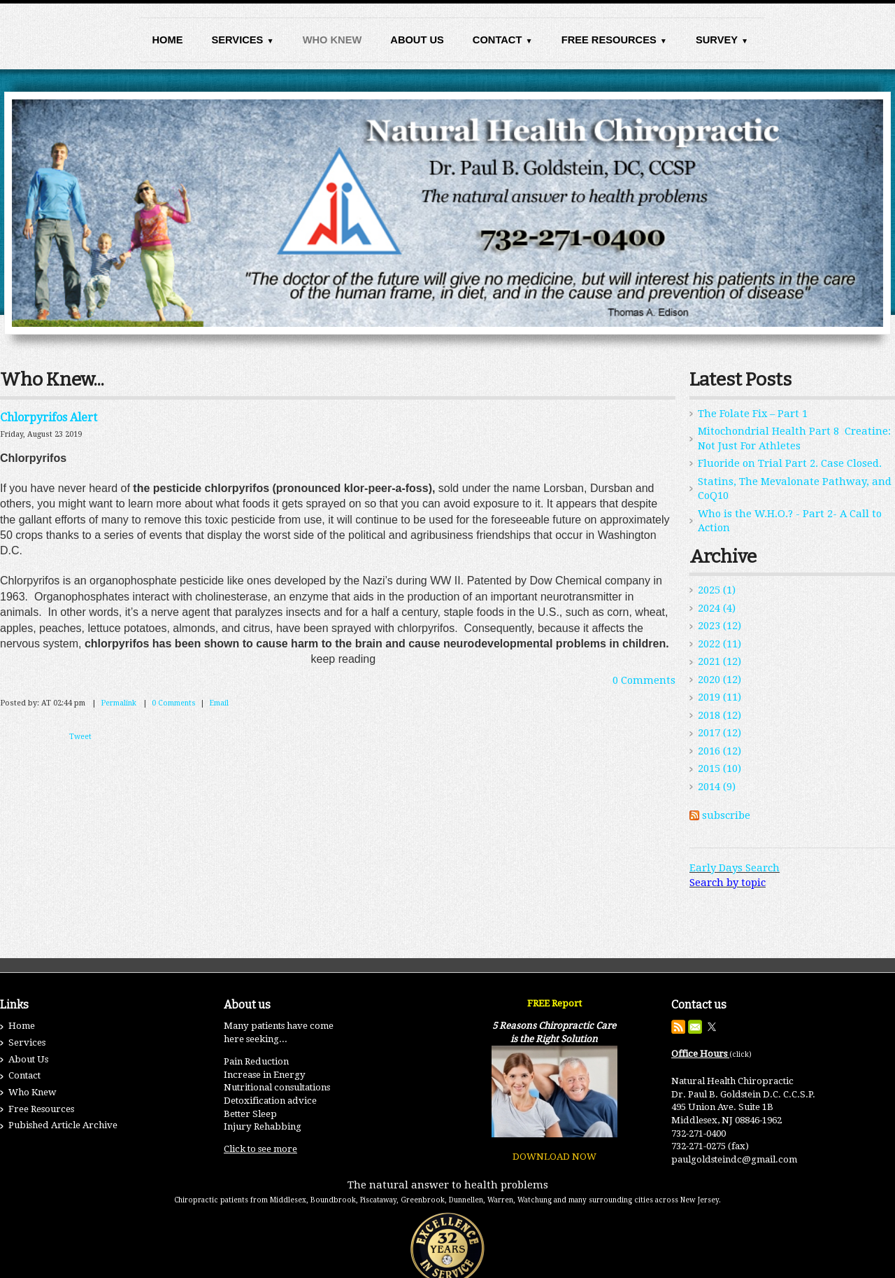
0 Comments (644, 680)
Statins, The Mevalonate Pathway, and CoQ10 (795, 489)
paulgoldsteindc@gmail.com (734, 1159)
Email (219, 703)
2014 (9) (717, 786)
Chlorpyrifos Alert (48, 417)
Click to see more (260, 1149)
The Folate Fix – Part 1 (753, 413)
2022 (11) (719, 644)
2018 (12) (719, 715)
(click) (740, 1054)
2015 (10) (719, 768)
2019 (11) (719, 697)
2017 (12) (719, 732)
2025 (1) (717, 590)
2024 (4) (717, 608)
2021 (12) (719, 661)
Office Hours (700, 1053)
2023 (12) (719, 625)
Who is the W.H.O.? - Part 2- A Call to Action (790, 521)
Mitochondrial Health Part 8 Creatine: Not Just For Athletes (794, 438)
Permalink (118, 703)
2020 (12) (719, 679)
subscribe (726, 815)
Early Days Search (734, 868)
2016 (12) (719, 751)
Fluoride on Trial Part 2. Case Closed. (790, 463)
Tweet (80, 736)
